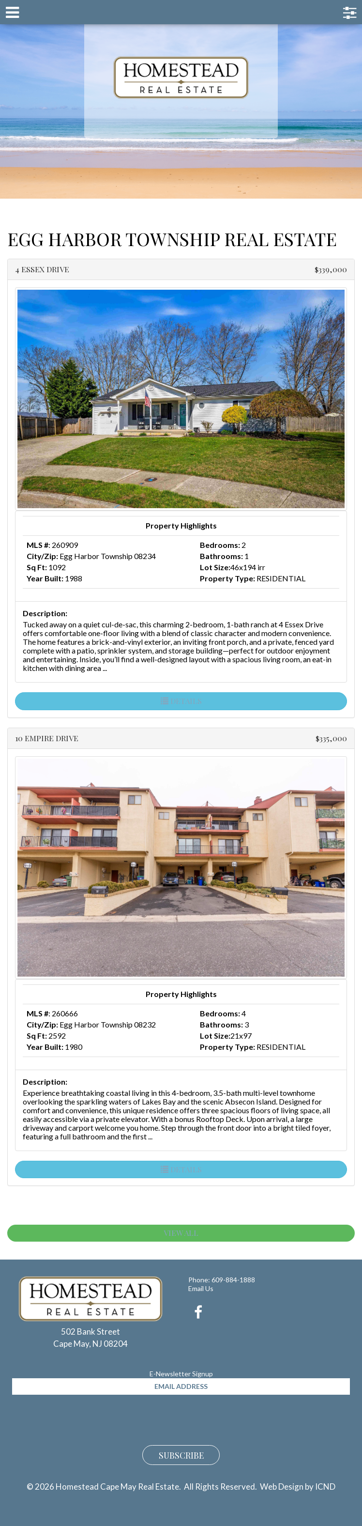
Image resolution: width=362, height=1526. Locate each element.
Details (181, 701)
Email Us (200, 1288)
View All (181, 1233)
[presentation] (85, 1418)
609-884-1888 (233, 1280)
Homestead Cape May (181, 77)
